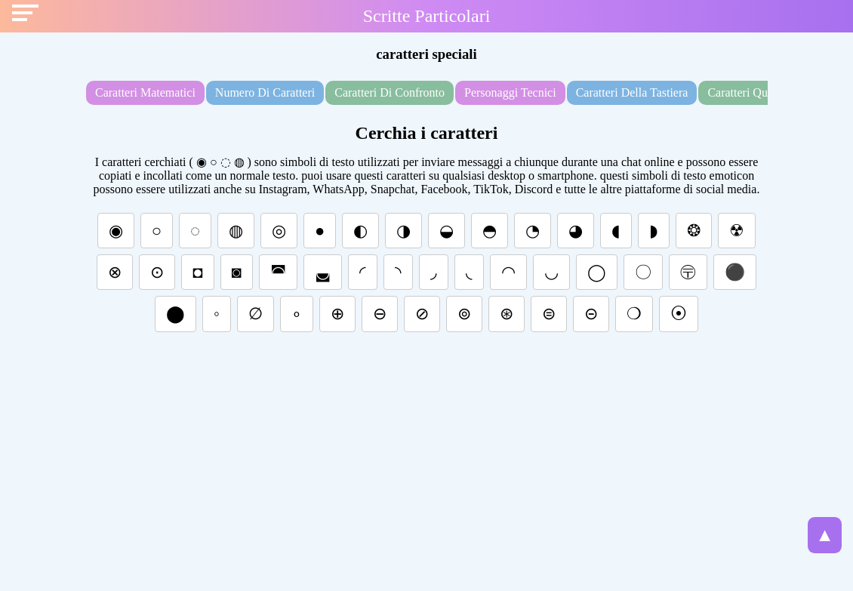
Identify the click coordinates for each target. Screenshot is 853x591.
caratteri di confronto (389, 92)
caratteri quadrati (751, 92)
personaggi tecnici (510, 92)
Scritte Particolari (427, 16)
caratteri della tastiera (632, 92)
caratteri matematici (145, 92)
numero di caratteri (265, 92)
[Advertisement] (426, 454)
